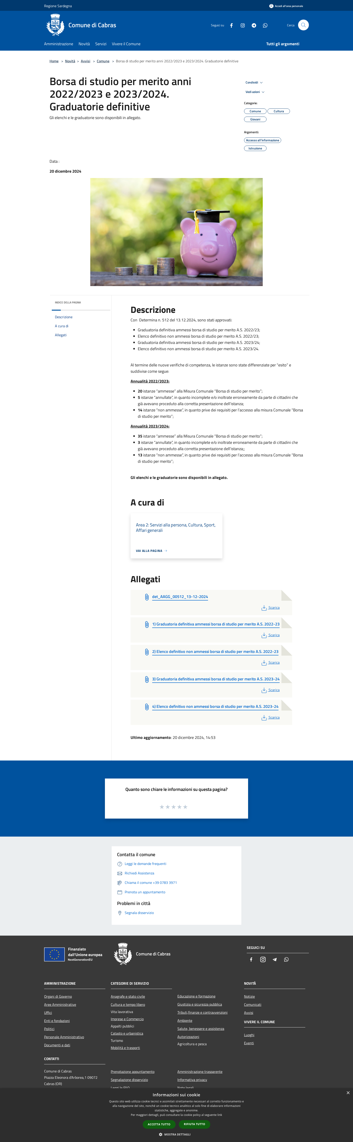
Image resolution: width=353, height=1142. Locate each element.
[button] (176, 1134)
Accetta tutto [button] (159, 1124)
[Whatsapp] (263, 25)
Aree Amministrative (60, 1004)
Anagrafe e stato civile (128, 996)
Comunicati (252, 1004)
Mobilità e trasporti (125, 1047)
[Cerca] (303, 25)
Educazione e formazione (196, 996)
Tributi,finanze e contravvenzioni (202, 1012)
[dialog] (176, 1115)
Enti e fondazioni (57, 1020)
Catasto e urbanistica (127, 1033)
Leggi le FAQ (120, 1087)
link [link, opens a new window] (219, 1115)
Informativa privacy (192, 1079)
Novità (70, 61)
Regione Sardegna (58, 6)
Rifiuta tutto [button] (194, 1124)
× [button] (348, 1093)
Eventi (249, 1043)
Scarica (270, 607)
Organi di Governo (58, 996)
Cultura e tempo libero (128, 1004)
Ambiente (184, 1020)
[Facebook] (229, 25)
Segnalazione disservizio (129, 1079)
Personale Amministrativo (64, 1037)
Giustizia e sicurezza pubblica (199, 1004)
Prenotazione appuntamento (132, 1071)
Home (54, 61)
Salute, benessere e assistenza (200, 1028)
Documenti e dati (57, 1045)
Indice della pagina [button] (68, 302)
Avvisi (85, 61)
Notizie (249, 996)
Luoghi (249, 1035)
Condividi (255, 82)
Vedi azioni (256, 92)
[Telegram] (252, 25)
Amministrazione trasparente (199, 1071)
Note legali (185, 1087)
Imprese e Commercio (127, 1019)
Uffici (48, 1012)
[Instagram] (240, 25)
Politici (49, 1028)
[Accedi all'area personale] (286, 6)
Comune (103, 61)
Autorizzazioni (188, 1036)
